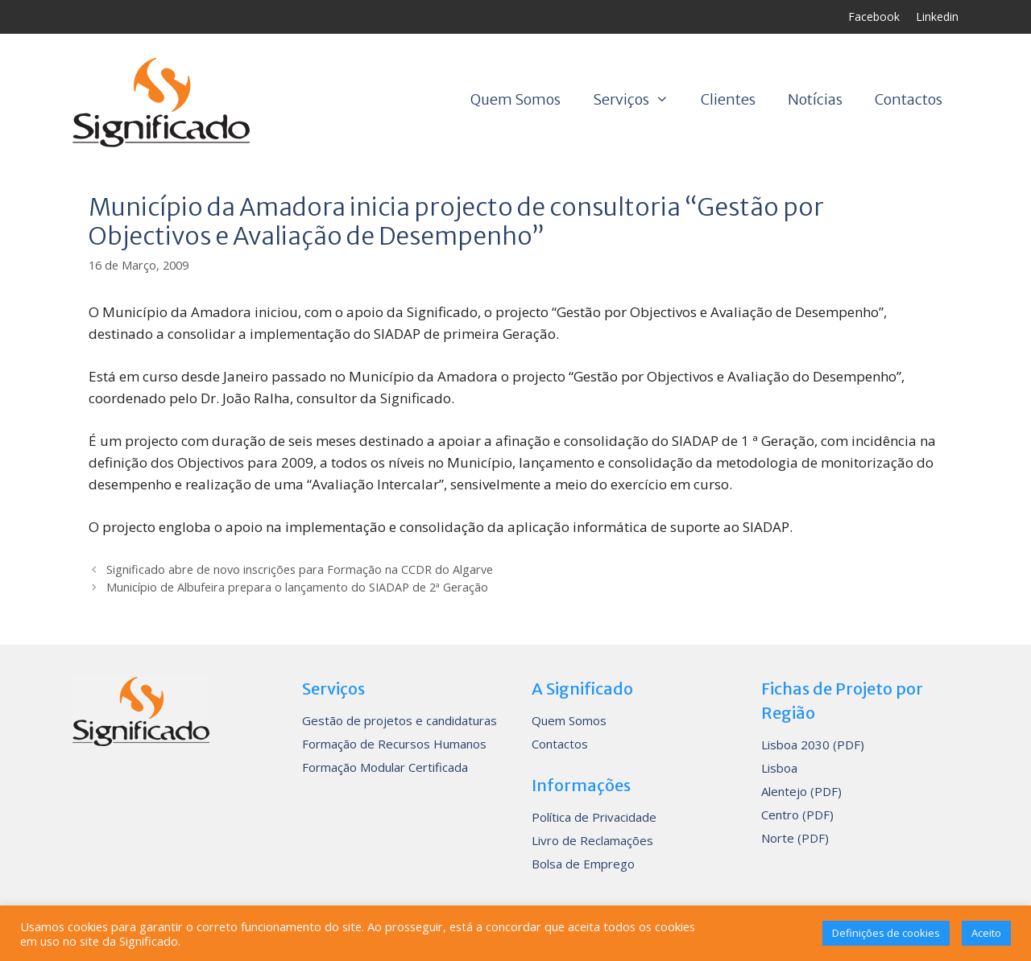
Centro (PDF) (797, 814)
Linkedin (937, 16)
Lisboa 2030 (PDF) (812, 744)
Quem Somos (515, 99)
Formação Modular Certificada (385, 767)
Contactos (908, 99)
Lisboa (779, 768)
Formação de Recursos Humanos (394, 744)
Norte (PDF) (795, 838)
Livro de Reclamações (592, 840)
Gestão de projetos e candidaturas (399, 720)
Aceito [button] (986, 933)
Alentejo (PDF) (801, 791)
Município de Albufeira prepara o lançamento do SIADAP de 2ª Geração (297, 587)
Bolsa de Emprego (583, 864)
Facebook (874, 16)
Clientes (728, 99)
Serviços (639, 100)
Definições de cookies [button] (886, 933)
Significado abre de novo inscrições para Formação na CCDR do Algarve (299, 569)
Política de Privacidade (594, 817)
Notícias (815, 99)
